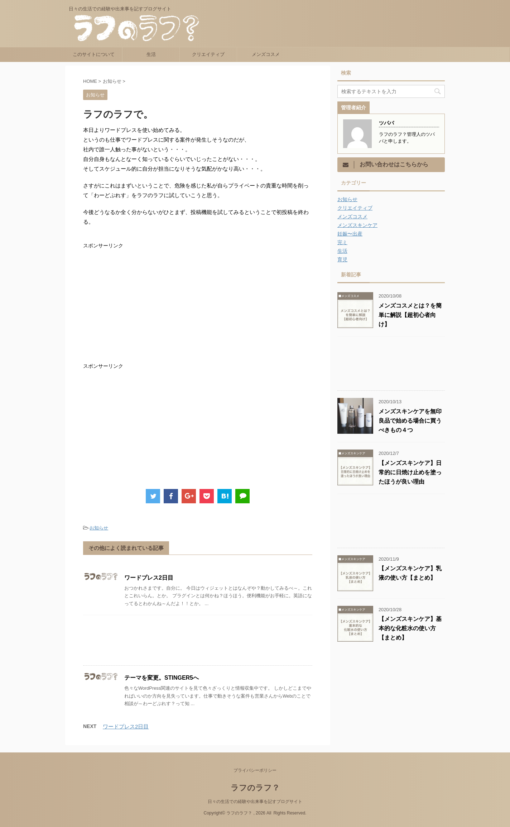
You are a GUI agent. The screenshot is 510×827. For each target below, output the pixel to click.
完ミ (342, 242)
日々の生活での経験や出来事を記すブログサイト (255, 801)
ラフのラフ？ (255, 787)
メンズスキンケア (357, 225)
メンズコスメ (266, 54)
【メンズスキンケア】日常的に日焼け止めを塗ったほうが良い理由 (410, 472)
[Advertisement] (143, 306)
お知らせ (99, 528)
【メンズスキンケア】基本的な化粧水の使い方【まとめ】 (410, 628)
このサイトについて (94, 54)
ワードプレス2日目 (148, 578)
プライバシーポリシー (255, 770)
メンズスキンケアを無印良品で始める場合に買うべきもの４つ (410, 420)
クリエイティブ (208, 54)
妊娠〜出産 (349, 234)
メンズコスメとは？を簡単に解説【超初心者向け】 (410, 315)
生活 (151, 54)
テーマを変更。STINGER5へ (161, 678)
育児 (342, 259)
